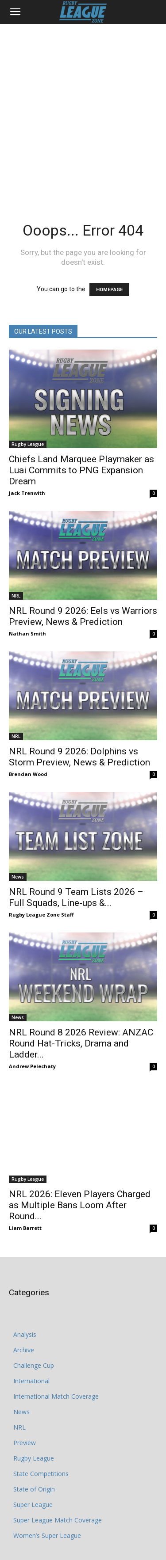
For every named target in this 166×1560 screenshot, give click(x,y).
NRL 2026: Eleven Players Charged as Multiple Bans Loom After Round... (80, 1179)
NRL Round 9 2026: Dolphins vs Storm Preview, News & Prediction (79, 757)
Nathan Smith (27, 633)
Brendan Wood (28, 774)
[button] (15, 12)
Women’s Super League (47, 1510)
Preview (24, 1417)
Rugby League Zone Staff (41, 914)
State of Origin (34, 1463)
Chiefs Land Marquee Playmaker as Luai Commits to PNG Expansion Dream (81, 470)
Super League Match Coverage (57, 1494)
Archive (23, 1324)
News (18, 877)
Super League (33, 1479)
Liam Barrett (25, 1202)
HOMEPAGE (109, 290)
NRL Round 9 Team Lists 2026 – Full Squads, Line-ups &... (76, 897)
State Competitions (41, 1448)
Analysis (24, 1309)
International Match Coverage (56, 1370)
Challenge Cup (33, 1340)
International (31, 1355)
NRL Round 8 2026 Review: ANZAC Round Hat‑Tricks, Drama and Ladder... (81, 1043)
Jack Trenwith (27, 493)
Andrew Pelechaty (32, 1066)
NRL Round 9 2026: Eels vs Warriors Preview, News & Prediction (83, 616)
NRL (16, 596)
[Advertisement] (83, 111)
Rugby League (28, 444)
